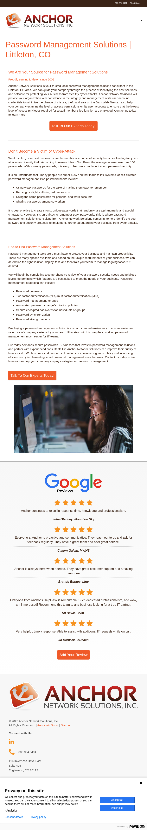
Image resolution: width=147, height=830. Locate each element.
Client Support (136, 3)
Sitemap (66, 725)
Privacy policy (38, 817)
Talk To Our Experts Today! (73, 126)
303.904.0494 (121, 3)
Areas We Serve (47, 725)
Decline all (117, 807)
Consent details (14, 817)
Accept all (117, 799)
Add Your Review (74, 655)
